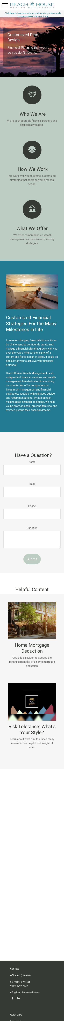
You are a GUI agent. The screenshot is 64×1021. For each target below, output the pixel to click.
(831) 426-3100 (24, 975)
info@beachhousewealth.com (25, 992)
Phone (32, 506)
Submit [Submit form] (32, 559)
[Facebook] (12, 998)
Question (32, 528)
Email (32, 484)
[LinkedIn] (18, 998)
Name (32, 462)
